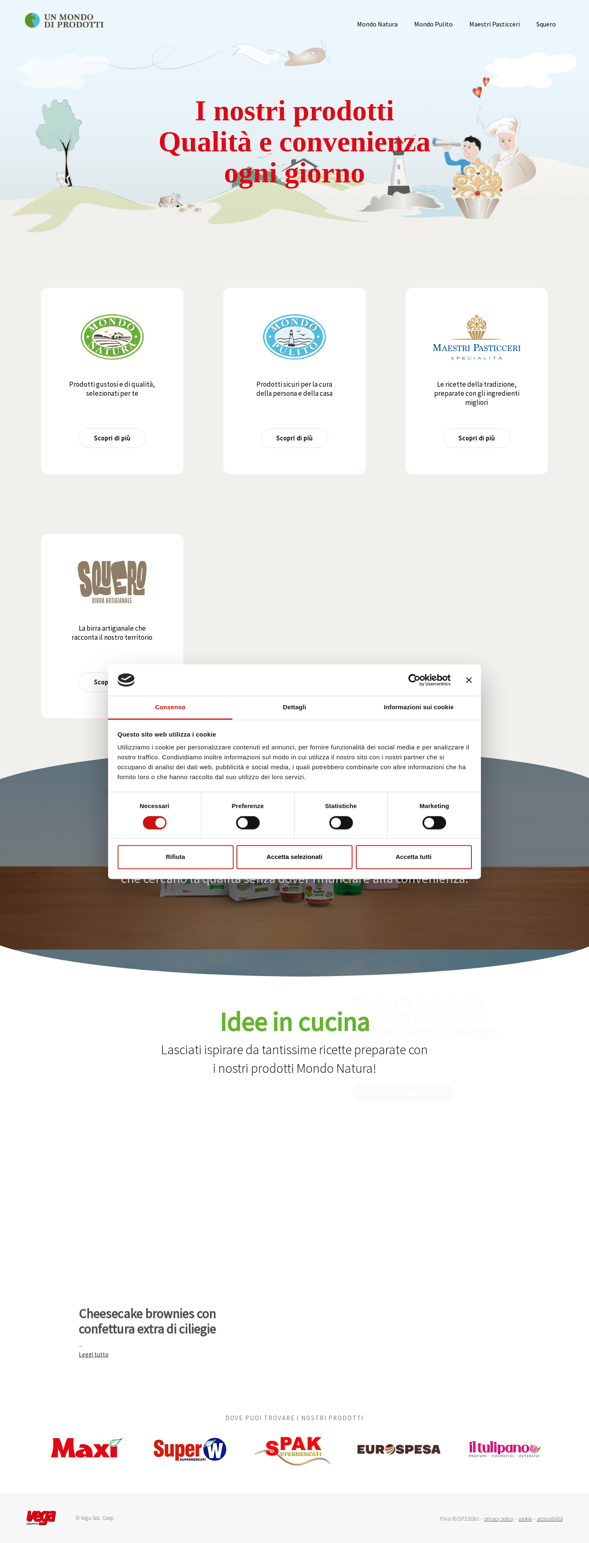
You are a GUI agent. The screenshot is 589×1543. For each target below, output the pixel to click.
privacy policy (498, 1518)
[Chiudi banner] (469, 680)
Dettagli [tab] (294, 707)
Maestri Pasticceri (494, 24)
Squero (546, 24)
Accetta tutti (414, 857)
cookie (525, 1518)
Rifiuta (175, 857)
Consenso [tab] (170, 707)
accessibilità (550, 1518)
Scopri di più (112, 438)
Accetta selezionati (294, 857)
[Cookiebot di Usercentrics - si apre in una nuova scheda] (414, 680)
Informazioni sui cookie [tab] (419, 707)
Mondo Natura (377, 24)
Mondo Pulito (433, 24)
